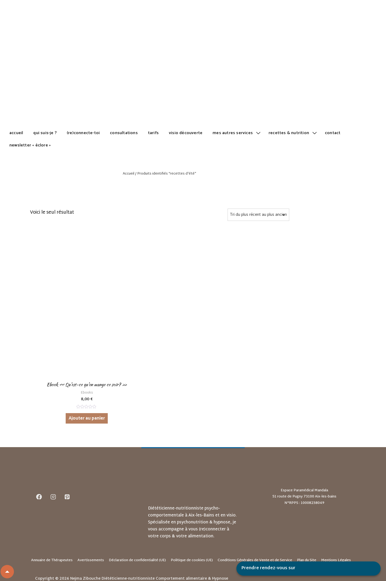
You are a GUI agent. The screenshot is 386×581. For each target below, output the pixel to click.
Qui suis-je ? (45, 133)
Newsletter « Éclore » (30, 145)
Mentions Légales (336, 525)
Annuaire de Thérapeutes (52, 525)
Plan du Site (306, 525)
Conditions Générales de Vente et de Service (255, 525)
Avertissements (90, 525)
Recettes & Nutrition (293, 133)
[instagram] (53, 462)
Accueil (16, 133)
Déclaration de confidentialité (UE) (137, 525)
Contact (332, 133)
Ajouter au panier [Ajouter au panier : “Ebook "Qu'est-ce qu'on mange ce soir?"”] (73, 383)
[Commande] (258, 215)
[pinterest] (67, 462)
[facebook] (39, 462)
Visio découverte (185, 133)
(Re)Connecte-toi (83, 133)
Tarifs (153, 133)
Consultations (124, 133)
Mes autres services (237, 133)
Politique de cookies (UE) (192, 525)
